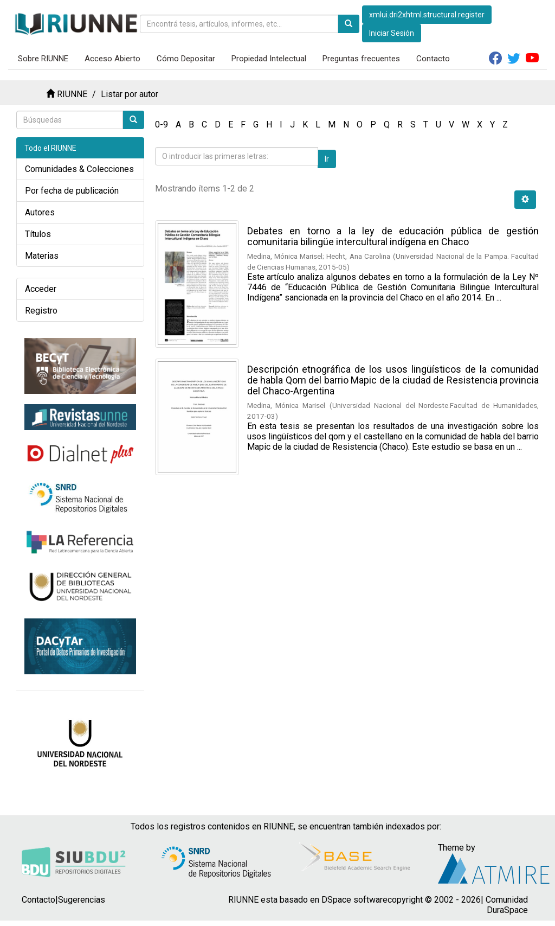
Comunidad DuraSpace (507, 905)
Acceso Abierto (112, 58)
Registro (41, 310)
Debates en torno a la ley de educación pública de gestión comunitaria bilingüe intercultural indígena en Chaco (393, 236)
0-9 (161, 124)
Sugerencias (81, 900)
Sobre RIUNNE (43, 58)
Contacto (433, 58)
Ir (327, 159)
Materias (42, 256)
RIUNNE (72, 94)
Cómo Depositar (186, 58)
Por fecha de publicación (72, 191)
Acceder (40, 289)
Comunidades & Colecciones (79, 169)
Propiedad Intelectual (268, 58)
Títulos (38, 234)
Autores (40, 212)
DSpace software (354, 900)
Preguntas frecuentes (361, 58)
